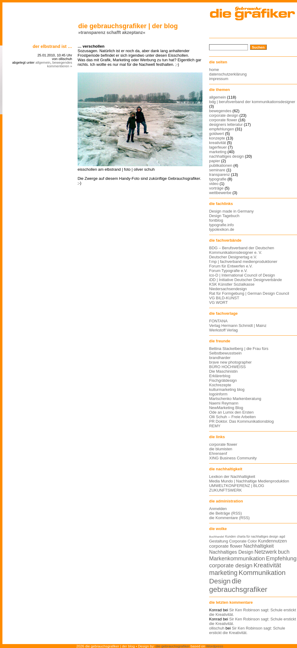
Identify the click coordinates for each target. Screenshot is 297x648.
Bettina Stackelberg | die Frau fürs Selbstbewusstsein (239, 350)
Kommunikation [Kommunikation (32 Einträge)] (262, 572)
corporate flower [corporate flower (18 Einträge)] (225, 546)
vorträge (216, 188)
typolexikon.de (221, 229)
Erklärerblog (219, 376)
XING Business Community (233, 458)
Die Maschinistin (223, 371)
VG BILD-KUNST (224, 298)
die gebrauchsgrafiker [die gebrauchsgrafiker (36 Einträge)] (238, 585)
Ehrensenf (218, 453)
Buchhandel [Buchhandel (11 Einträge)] (216, 536)
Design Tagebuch (224, 215)
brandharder (220, 357)
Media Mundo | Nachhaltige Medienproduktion (249, 481)
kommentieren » (59, 66)
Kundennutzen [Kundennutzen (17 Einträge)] (272, 541)
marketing (217, 151)
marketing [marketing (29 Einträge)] (223, 572)
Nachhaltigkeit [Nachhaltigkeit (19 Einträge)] (258, 546)
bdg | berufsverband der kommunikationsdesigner (252, 101)
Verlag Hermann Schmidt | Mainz (237, 325)
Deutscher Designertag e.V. (233, 257)
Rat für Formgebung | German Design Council (249, 293)
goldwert (216, 133)
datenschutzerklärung (228, 74)
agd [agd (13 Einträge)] (282, 536)
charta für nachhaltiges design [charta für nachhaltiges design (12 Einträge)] (257, 536)
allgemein (42, 62)
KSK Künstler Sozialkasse (232, 284)
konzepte (217, 138)
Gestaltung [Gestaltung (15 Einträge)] (218, 541)
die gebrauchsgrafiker (173, 646)
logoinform (218, 394)
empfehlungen (221, 129)
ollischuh (216, 628)
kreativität (217, 142)
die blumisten (220, 449)
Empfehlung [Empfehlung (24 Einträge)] (281, 558)
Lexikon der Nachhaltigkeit (232, 476)
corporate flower (223, 120)
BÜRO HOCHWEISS (227, 366)
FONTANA (218, 321)
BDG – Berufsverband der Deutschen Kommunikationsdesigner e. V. (241, 250)
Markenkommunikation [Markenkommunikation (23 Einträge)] (237, 558)
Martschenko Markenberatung (235, 398)
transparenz (219, 174)
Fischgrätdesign (223, 380)
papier (214, 161)
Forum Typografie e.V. (228, 270)
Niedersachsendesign (228, 289)
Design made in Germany (231, 211)
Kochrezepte (220, 385)
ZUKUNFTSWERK (225, 490)
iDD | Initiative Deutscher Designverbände (245, 279)
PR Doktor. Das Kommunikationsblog (241, 421)
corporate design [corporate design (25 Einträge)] (230, 565)
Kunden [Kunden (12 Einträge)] (230, 536)
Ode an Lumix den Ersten (231, 412)
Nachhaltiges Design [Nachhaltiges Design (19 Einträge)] (231, 552)
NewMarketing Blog (226, 407)
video (214, 183)
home (214, 69)
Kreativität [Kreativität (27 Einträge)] (267, 565)
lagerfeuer (218, 147)
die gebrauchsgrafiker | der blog (128, 26)
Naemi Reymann (223, 403)
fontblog (216, 220)
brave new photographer (230, 362)
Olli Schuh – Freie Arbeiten (232, 417)
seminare (217, 170)
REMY (214, 426)
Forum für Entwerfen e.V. (231, 266)
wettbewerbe (220, 192)
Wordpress (214, 646)
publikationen (220, 165)
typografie (217, 179)
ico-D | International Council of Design (242, 275)
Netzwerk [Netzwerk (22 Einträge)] (266, 552)
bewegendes (62, 62)
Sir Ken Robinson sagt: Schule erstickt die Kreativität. (247, 630)
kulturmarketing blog (227, 389)
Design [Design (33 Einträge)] (220, 581)
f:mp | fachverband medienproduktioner (243, 261)
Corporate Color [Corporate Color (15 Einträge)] (243, 541)
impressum (218, 78)
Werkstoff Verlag (223, 330)
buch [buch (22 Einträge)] (283, 552)
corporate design (224, 115)
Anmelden (218, 508)
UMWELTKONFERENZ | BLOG (236, 485)
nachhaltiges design (226, 156)
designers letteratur (226, 124)
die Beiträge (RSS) (225, 513)
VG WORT (218, 302)
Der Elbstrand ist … (52, 46)
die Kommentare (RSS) (229, 517)
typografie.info (221, 225)
